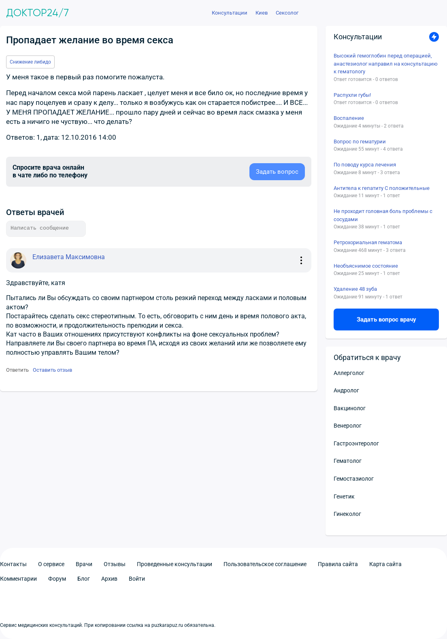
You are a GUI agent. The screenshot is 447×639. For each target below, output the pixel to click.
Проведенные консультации (174, 564)
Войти (137, 578)
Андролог (346, 390)
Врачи (84, 564)
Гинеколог (347, 514)
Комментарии (18, 578)
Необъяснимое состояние (366, 266)
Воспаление (349, 118)
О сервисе (51, 564)
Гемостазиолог (354, 478)
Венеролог (348, 425)
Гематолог (348, 461)
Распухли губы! (352, 95)
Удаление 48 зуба (355, 289)
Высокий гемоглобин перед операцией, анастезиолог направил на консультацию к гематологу (386, 64)
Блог (83, 578)
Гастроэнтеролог (356, 443)
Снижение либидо (30, 62)
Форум (57, 578)
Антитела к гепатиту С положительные (382, 188)
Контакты (13, 564)
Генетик (344, 496)
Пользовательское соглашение (265, 564)
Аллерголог (349, 373)
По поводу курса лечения (365, 165)
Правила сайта (338, 564)
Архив (109, 578)
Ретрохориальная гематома (368, 242)
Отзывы (115, 564)
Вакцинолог (350, 408)
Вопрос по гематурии (360, 141)
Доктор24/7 (37, 13)
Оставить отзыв (52, 370)
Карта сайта (385, 564)
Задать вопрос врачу (386, 319)
